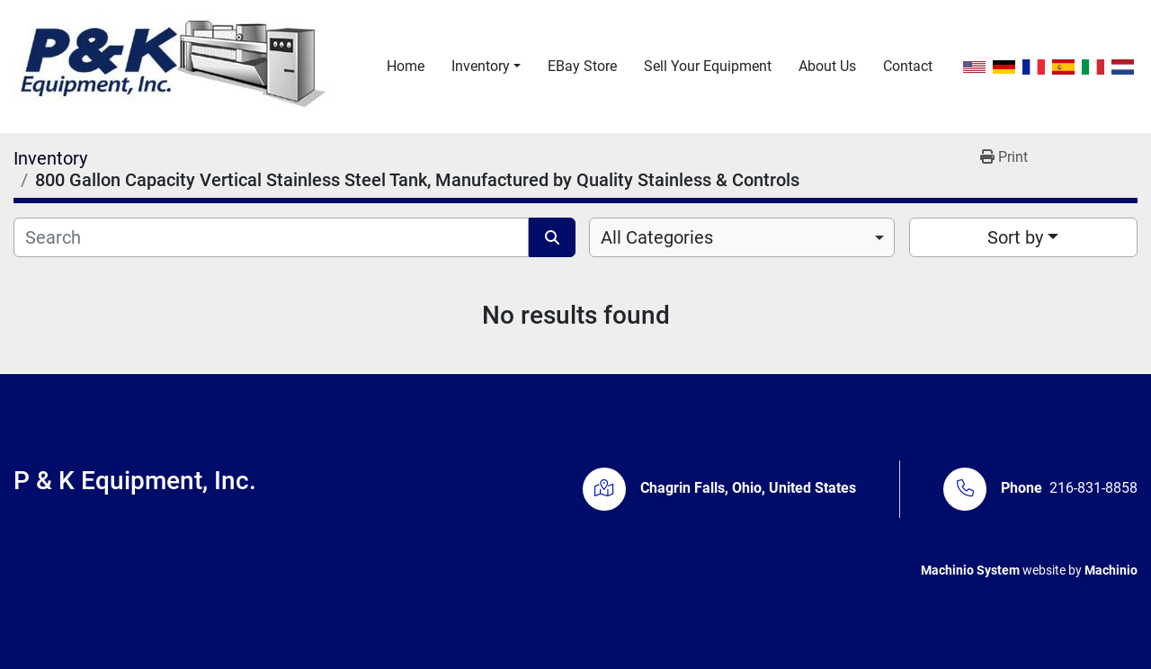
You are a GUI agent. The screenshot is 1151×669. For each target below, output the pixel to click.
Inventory (480, 66)
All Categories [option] (657, 237)
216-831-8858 (1093, 487)
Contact (907, 66)
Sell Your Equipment (708, 66)
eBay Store (582, 66)
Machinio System (970, 570)
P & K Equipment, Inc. (134, 480)
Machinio (1111, 570)
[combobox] (742, 237)
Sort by (1015, 237)
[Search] (271, 237)
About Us (827, 66)
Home (405, 66)
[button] (486, 66)
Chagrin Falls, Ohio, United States (748, 487)
